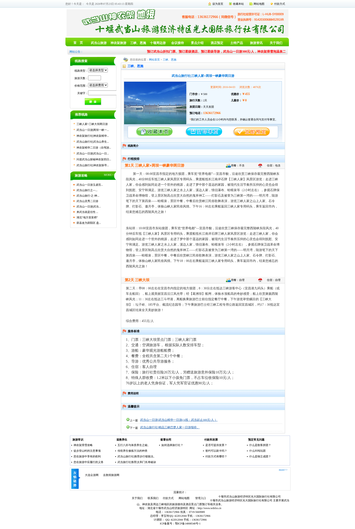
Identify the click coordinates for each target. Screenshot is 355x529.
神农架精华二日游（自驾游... (94, 147)
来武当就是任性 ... (87, 212)
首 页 (78, 42)
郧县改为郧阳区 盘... (89, 222)
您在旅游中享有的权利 (87, 456)
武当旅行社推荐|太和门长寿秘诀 (137, 462)
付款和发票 (211, 439)
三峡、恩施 (138, 43)
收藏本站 (238, 3)
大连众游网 (91, 475)
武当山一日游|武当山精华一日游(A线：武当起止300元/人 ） (179, 420)
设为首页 (217, 3)
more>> (283, 469)
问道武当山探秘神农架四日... (94, 159)
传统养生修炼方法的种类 (132, 450)
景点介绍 (197, 43)
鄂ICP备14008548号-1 (188, 523)
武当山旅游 (99, 43)
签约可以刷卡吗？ (216, 450)
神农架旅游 (118, 43)
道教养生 (121, 439)
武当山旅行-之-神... (88, 195)
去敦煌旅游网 (111, 475)
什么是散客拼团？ (260, 445)
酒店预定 (217, 43)
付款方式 (279, 3)
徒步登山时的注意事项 (87, 450)
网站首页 (154, 59)
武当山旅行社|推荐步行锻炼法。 (137, 456)
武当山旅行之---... (87, 190)
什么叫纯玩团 (257, 450)
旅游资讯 (256, 43)
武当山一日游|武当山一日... (93, 153)
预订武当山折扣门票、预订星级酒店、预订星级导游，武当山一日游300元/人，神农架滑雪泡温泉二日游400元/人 (228, 51)
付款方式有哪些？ (216, 456)
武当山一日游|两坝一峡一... (93, 130)
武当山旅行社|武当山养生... (93, 141)
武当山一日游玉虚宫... (90, 184)
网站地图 (259, 3)
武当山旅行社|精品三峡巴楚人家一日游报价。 (170, 427)
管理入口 (200, 498)
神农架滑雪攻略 (83, 445)
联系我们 (153, 498)
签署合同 (165, 439)
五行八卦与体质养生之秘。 (134, 445)
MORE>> (109, 174)
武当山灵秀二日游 (87, 201)
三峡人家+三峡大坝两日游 (92, 124)
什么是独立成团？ (260, 456)
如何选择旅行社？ (172, 445)
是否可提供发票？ (216, 445)
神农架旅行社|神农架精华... (93, 135)
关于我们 (276, 43)
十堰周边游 (158, 43)
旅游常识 (77, 439)
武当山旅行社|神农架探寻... (93, 165)
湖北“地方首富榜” (87, 217)
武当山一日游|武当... (89, 206)
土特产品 (236, 43)
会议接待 (177, 43)
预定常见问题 (256, 439)
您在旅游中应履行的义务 (88, 462)
